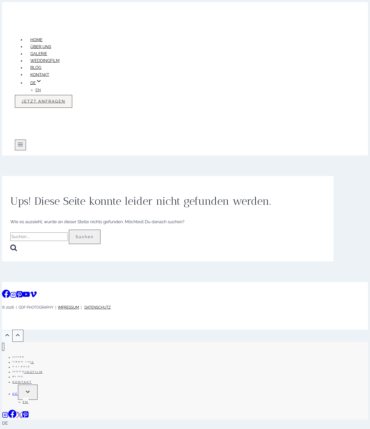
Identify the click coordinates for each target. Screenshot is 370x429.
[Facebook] (6, 295)
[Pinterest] (19, 295)
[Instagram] (13, 295)
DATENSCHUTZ (98, 307)
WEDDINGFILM (45, 60)
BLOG (35, 67)
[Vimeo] (33, 295)
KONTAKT (39, 74)
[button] (185, 423)
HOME (36, 39)
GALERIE (38, 53)
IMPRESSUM (68, 307)
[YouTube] (26, 295)
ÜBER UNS (40, 46)
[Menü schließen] (3, 347)
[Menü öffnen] (20, 145)
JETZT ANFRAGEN (44, 101)
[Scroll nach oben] (7, 336)
